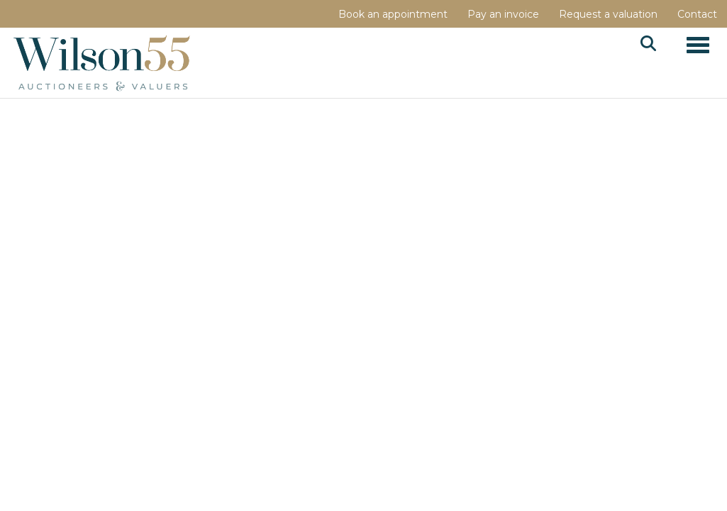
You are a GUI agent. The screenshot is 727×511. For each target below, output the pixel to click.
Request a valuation (608, 14)
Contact (697, 14)
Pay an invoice (503, 14)
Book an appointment (393, 14)
